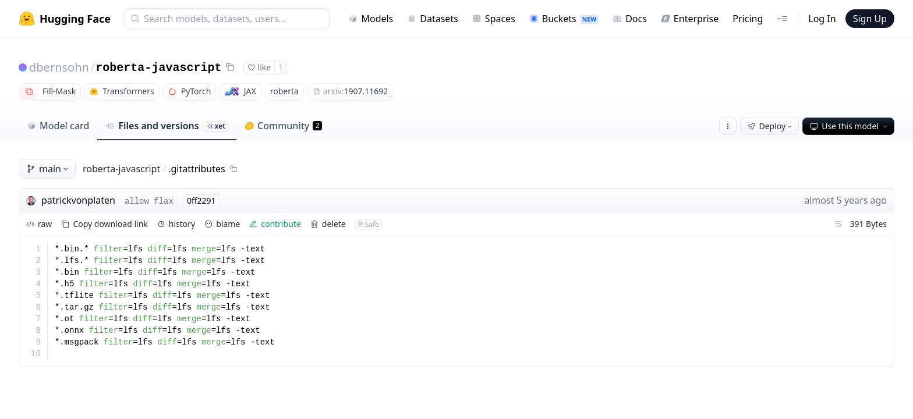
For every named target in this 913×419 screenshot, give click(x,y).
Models (370, 18)
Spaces (493, 18)
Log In (822, 18)
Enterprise (690, 18)
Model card (58, 125)
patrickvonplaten (78, 200)
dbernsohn (59, 67)
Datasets (432, 18)
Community (283, 125)
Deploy (771, 126)
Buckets (564, 18)
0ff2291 (201, 200)
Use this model (849, 126)
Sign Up (870, 18)
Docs (630, 18)
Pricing (747, 18)
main (48, 168)
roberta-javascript (158, 67)
